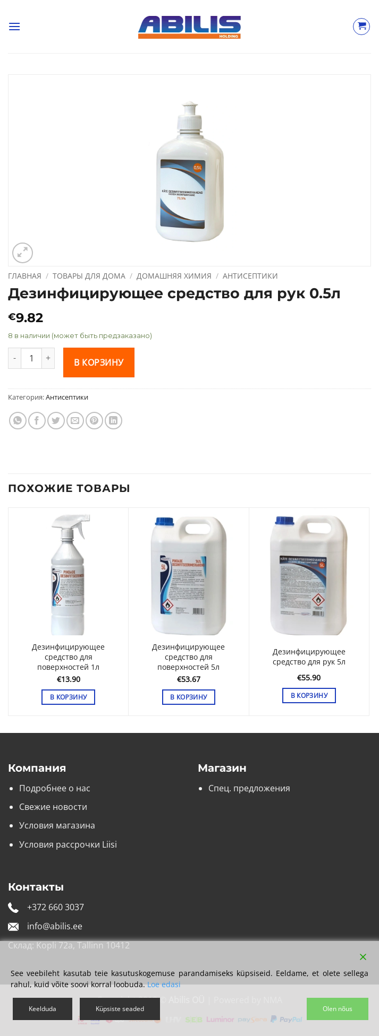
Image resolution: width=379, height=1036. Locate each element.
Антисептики (250, 276)
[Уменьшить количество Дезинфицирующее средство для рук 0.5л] (14, 358)
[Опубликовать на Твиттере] (56, 420)
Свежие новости (53, 807)
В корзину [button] (68, 697)
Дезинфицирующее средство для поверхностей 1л (68, 656)
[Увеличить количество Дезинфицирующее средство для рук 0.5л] (48, 358)
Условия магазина (57, 825)
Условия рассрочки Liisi (68, 844)
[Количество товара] (31, 358)
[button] (14, 26)
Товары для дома (89, 276)
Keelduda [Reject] (42, 1008)
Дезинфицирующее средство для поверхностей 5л (188, 656)
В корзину (98, 362)
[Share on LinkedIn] (113, 420)
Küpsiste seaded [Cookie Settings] (120, 1008)
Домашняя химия (174, 276)
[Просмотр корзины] (361, 26)
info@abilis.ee (54, 926)
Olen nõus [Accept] (337, 1008)
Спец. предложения (249, 788)
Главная (24, 276)
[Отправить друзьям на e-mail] (75, 420)
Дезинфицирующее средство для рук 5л (309, 657)
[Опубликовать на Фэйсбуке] (37, 420)
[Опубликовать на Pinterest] (94, 420)
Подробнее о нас (54, 788)
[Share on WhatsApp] (18, 420)
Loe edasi (164, 984)
